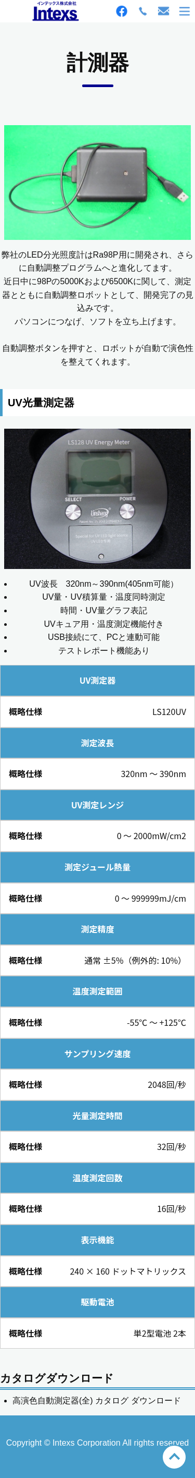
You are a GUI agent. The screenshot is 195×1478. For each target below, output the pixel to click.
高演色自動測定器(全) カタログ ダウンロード (96, 1400)
